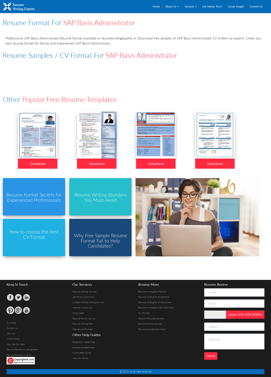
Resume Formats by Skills (19, 355)
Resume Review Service (83, 318)
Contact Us (256, 6)
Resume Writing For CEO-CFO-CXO (156, 307)
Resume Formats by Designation (22, 349)
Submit (211, 355)
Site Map (11, 333)
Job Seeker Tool (212, 6)
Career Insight (236, 6)
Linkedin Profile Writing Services (88, 302)
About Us (172, 6)
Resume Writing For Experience (153, 296)
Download (37, 164)
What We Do (13, 338)
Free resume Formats (82, 329)
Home (156, 6)
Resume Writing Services (84, 291)
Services (191, 6)
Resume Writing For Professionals (154, 302)
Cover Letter (78, 313)
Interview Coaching (81, 307)
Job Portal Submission (83, 296)
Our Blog (11, 322)
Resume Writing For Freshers (152, 291)
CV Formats (144, 313)
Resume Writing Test (82, 323)
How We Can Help (16, 344)
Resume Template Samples (151, 318)
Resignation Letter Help (83, 342)
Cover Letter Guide (81, 352)
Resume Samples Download (152, 329)
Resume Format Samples (150, 323)
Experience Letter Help (83, 347)
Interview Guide (80, 358)
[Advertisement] (94, 72)
